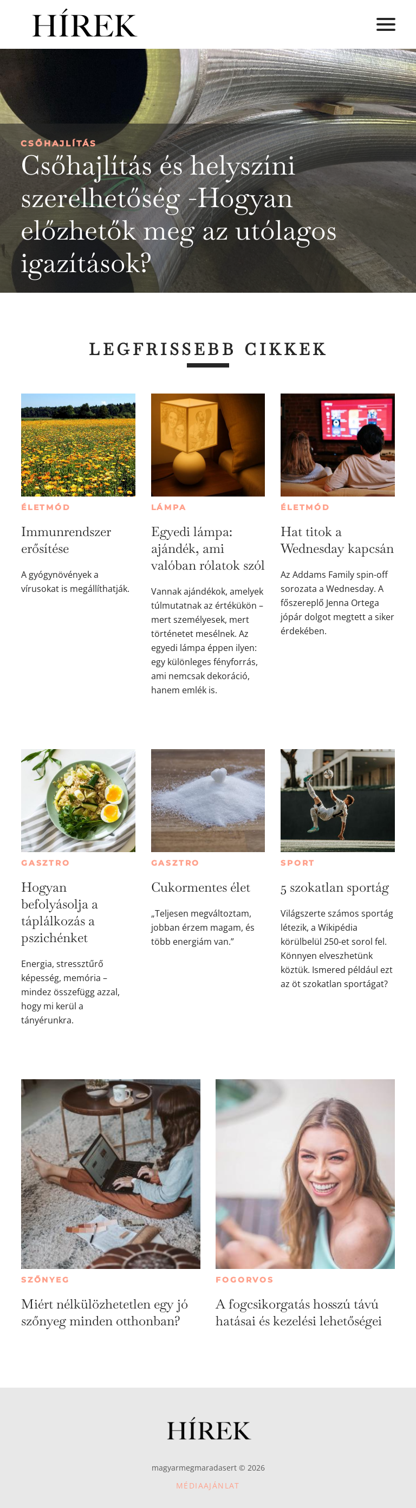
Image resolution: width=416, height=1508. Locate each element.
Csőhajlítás (59, 143)
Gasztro (45, 863)
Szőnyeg (45, 1280)
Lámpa (169, 507)
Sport (298, 863)
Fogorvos (245, 1280)
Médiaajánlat (208, 1485)
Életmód (46, 507)
